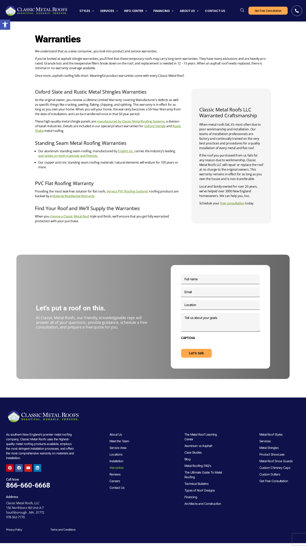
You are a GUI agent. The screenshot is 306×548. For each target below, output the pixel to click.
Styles (86, 11)
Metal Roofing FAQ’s (197, 472)
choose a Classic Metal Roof (69, 216)
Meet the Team (119, 447)
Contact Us (215, 11)
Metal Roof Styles (270, 440)
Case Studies (193, 458)
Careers (114, 487)
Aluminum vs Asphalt (198, 452)
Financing (163, 11)
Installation (116, 467)
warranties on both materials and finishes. (68, 156)
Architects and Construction (202, 510)
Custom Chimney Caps (274, 474)
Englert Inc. (126, 151)
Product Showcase (271, 460)
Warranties (116, 474)
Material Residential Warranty (73, 196)
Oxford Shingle (155, 126)
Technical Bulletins (196, 490)
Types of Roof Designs (199, 496)
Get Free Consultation (273, 487)
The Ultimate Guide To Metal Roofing (203, 480)
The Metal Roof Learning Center (200, 443)
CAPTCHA (188, 342)
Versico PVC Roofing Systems (127, 191)
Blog (187, 465)
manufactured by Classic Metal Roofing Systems (131, 121)
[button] (5, 25)
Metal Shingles (268, 454)
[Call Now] (297, 11)
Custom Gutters (269, 480)
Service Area (117, 454)
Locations (115, 460)
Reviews (114, 480)
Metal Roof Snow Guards (276, 467)
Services (109, 11)
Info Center (135, 11)
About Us (189, 11)
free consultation (232, 203)
